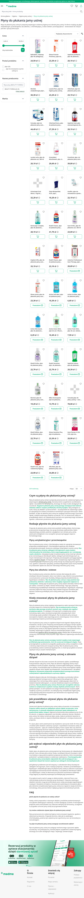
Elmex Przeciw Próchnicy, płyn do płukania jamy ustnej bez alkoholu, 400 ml (56, 56)
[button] (39, 61)
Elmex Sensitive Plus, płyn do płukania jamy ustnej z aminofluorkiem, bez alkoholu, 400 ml (56, 433)
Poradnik (51, 877)
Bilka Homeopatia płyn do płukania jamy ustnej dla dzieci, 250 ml (55, 399)
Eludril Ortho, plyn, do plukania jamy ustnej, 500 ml (37, 364)
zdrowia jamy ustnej (45, 502)
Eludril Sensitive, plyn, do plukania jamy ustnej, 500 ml (55, 364)
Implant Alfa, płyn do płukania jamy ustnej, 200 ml (38, 261)
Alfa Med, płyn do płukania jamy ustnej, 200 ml (56, 468)
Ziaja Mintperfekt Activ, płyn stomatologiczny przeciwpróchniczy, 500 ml (55, 192)
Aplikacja (51, 893)
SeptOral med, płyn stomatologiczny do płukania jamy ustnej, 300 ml (75, 124)
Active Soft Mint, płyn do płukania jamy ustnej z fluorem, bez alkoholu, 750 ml (56, 295)
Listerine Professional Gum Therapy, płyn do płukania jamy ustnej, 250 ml (75, 261)
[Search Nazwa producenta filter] (13, 85)
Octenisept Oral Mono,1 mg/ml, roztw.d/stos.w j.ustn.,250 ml (36, 192)
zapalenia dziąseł (39, 560)
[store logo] (11, 6)
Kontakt (30, 877)
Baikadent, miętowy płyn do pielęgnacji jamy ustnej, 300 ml (37, 56)
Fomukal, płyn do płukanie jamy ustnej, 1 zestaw (38, 124)
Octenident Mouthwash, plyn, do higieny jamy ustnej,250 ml (56, 158)
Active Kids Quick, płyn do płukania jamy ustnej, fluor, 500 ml (36, 330)
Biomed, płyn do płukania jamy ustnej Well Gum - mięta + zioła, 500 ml (37, 399)
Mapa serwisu (53, 882)
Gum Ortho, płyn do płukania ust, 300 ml (74, 227)
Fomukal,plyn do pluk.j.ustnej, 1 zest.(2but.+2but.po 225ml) (74, 399)
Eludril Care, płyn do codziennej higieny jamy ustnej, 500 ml (37, 468)
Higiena (14, 16)
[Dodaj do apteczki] (44, 41)
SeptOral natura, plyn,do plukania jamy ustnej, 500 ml (74, 364)
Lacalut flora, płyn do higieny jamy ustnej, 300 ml (56, 90)
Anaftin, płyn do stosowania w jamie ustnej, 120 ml (74, 192)
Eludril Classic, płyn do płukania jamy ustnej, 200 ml (55, 261)
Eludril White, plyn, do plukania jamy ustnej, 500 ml (37, 433)
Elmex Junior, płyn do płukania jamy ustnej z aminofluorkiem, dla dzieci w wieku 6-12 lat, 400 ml (38, 295)
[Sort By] (67, 33)
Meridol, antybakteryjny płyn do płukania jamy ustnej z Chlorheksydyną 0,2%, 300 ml (37, 90)
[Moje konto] (81, 6)
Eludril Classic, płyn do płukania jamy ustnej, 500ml (55, 227)
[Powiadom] (75, 271)
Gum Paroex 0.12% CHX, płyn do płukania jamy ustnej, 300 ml (75, 433)
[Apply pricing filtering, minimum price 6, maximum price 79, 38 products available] (23, 50)
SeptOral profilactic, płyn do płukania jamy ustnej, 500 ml (74, 56)
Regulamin (31, 882)
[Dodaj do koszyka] (38, 65)
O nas (29, 886)
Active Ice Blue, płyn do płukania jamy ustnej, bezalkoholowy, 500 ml (74, 295)
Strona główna (5, 16)
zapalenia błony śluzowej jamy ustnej (50, 632)
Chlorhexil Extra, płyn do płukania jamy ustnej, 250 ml (56, 124)
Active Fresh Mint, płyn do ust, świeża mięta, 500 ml (74, 330)
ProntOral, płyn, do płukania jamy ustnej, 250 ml (75, 158)
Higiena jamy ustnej (25, 16)
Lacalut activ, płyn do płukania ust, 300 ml (37, 158)
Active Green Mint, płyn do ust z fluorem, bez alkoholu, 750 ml (56, 330)
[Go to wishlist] (72, 6)
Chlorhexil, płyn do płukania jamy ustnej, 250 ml (75, 90)
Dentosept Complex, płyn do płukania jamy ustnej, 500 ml (37, 227)
